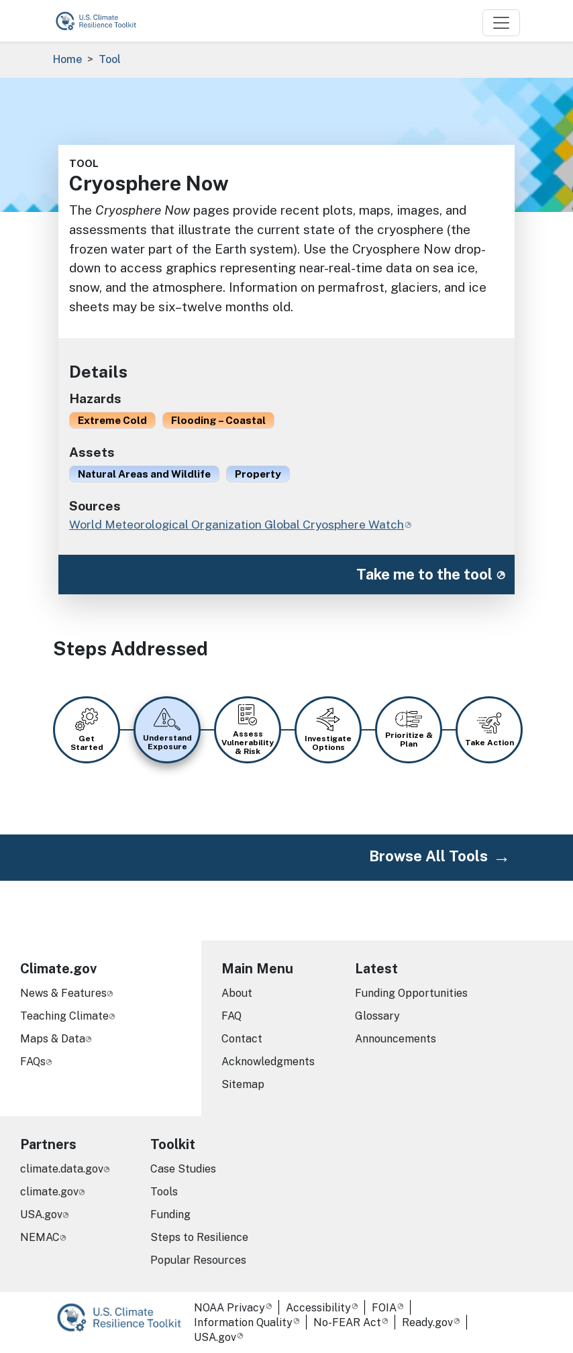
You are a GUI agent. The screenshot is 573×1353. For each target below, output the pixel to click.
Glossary (377, 1016)
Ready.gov (427, 1322)
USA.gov (41, 1214)
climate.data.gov (61, 1168)
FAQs (33, 1061)
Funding (170, 1214)
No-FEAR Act (347, 1322)
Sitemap (242, 1084)
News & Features (63, 993)
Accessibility (318, 1307)
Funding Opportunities (411, 993)
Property (258, 474)
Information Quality (243, 1322)
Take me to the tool (424, 574)
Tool (110, 59)
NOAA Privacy (229, 1307)
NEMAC (40, 1237)
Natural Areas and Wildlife (144, 474)
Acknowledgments (268, 1061)
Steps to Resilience (199, 1237)
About (236, 993)
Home (67, 59)
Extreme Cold (112, 420)
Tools (164, 1191)
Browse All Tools (428, 856)
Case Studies (183, 1168)
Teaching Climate (64, 1016)
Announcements (395, 1038)
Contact (241, 1038)
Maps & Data (52, 1038)
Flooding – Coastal (218, 420)
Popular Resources (198, 1260)
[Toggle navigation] (501, 22)
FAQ (231, 1016)
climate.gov (49, 1191)
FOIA (384, 1307)
